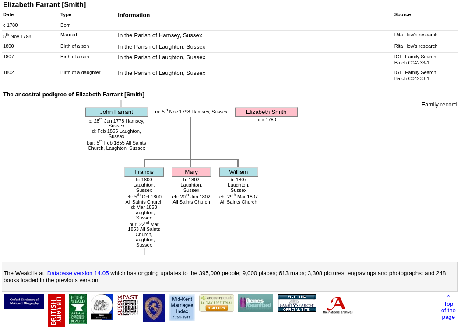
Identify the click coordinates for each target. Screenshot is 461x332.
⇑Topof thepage (448, 307)
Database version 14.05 (78, 273)
